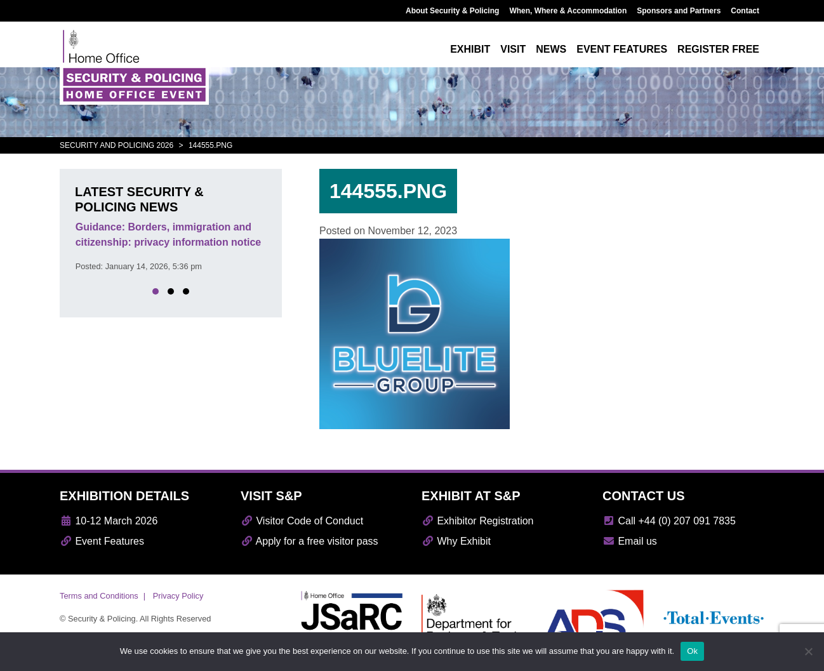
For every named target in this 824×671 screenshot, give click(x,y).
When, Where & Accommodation (568, 10)
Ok (692, 651)
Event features (621, 49)
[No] (808, 651)
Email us (629, 541)
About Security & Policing (452, 10)
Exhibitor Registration (478, 520)
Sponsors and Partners (679, 10)
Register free (718, 49)
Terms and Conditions (99, 596)
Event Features (102, 541)
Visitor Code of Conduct (302, 520)
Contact (745, 10)
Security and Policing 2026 (116, 145)
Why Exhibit (456, 541)
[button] (155, 291)
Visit (513, 49)
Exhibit (470, 49)
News (551, 49)
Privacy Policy (178, 596)
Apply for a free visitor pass (309, 541)
